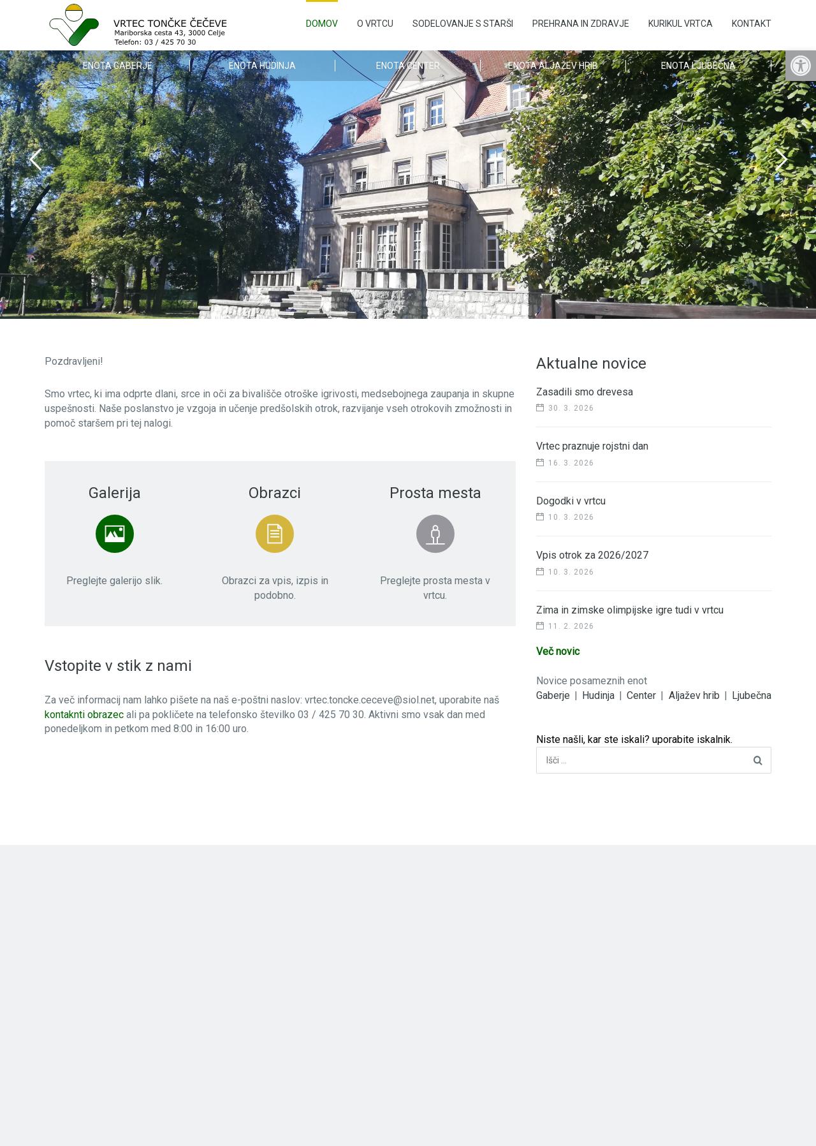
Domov (322, 23)
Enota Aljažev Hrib (553, 66)
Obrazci (275, 493)
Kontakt (751, 23)
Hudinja (598, 695)
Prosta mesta (435, 493)
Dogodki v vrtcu (571, 501)
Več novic (557, 651)
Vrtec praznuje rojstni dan (592, 446)
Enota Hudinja (262, 66)
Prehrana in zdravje (580, 23)
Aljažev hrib (694, 695)
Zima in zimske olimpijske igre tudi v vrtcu (630, 610)
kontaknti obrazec (84, 715)
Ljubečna (751, 695)
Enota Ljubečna (698, 66)
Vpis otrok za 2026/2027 (592, 555)
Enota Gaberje (117, 66)
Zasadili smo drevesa (584, 392)
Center (641, 695)
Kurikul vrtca (680, 23)
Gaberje (553, 695)
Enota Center (408, 66)
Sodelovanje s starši (462, 23)
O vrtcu (375, 23)
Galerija (115, 493)
